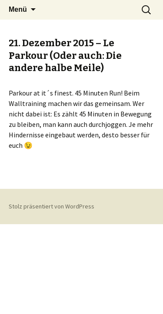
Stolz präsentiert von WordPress (51, 206)
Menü (18, 9)
